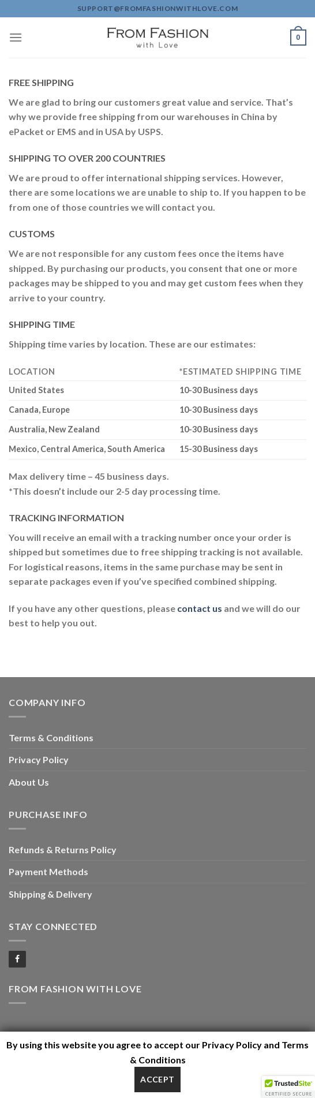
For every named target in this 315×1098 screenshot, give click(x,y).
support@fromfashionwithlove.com (157, 8)
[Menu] (15, 37)
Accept (157, 1079)
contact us (199, 608)
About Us (29, 781)
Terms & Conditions (51, 737)
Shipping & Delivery (50, 893)
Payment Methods (48, 871)
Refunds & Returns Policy (63, 849)
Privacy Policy (39, 759)
